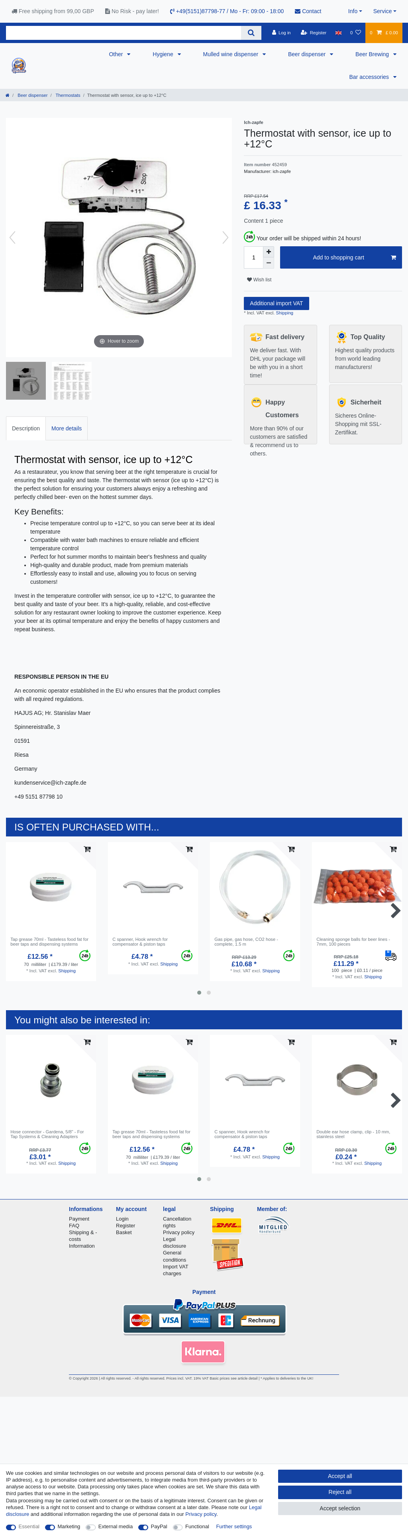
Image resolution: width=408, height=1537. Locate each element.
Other (116, 54)
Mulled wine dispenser (231, 54)
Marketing (69, 1526)
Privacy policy (178, 1232)
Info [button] (352, 11)
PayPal (159, 1526)
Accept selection (340, 1508)
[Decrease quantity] (268, 263)
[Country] (338, 33)
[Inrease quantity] (268, 251)
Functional (197, 1526)
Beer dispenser (307, 54)
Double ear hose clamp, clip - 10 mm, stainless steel (353, 1134)
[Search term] (123, 33)
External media (115, 1526)
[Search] (251, 33)
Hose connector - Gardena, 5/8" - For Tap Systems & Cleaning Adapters (47, 1134)
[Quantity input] (253, 257)
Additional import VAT (276, 303)
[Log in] (281, 33)
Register (125, 1226)
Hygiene (164, 54)
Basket (124, 1232)
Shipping (284, 312)
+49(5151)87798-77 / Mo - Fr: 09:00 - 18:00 (227, 11)
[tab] (26, 428)
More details (66, 428)
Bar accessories (369, 77)
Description (26, 428)
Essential (29, 1526)
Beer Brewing (372, 54)
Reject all (340, 1492)
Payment (79, 1219)
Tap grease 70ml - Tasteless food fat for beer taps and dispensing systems (49, 941)
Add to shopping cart (354, 257)
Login (122, 1219)
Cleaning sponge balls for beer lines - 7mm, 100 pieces (353, 941)
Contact (308, 11)
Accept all (340, 1476)
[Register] (313, 33)
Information (82, 1246)
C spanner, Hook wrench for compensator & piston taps (140, 941)
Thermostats (67, 95)
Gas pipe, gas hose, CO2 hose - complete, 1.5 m (246, 941)
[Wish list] (355, 33)
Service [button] (382, 11)
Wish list (259, 280)
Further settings (234, 1526)
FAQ (74, 1226)
